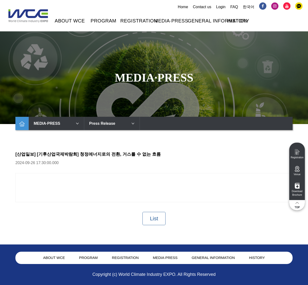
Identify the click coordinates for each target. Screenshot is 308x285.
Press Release (112, 123)
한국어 (248, 7)
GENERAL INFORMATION (217, 20)
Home (183, 7)
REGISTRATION (139, 20)
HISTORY (238, 20)
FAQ (234, 7)
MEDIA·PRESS (171, 20)
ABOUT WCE (70, 20)
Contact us (202, 7)
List (154, 218)
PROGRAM (103, 20)
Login (220, 7)
